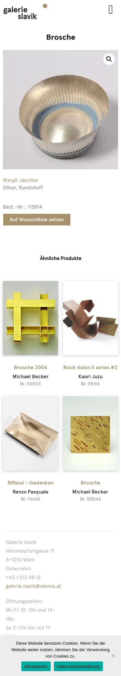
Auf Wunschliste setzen (37, 219)
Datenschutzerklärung (78, 666)
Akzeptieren (36, 666)
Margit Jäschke (20, 180)
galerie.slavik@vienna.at (33, 586)
